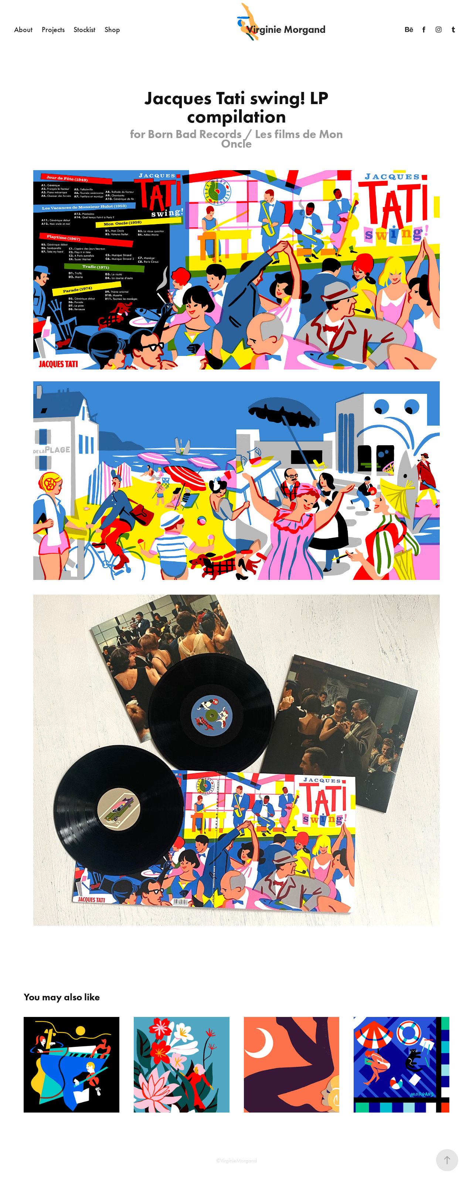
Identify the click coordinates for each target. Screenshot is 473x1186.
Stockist (84, 29)
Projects (53, 29)
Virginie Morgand (286, 29)
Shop (112, 29)
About (23, 29)
